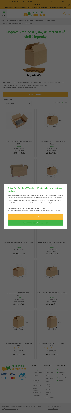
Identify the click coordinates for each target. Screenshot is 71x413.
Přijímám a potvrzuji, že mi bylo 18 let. (35, 223)
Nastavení (35, 217)
